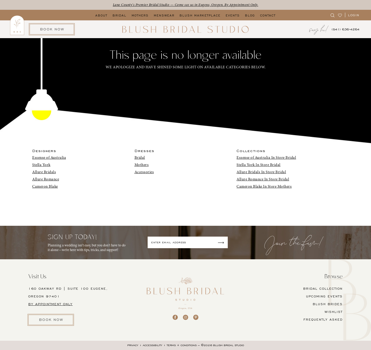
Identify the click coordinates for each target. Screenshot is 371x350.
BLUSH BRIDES (328, 304)
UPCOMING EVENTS (324, 296)
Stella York (41, 164)
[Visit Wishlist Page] (340, 15)
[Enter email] (187, 242)
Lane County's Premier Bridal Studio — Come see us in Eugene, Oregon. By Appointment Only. (185, 4)
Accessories (144, 171)
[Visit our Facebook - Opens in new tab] (175, 317)
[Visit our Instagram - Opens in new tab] (185, 317)
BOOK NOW (51, 320)
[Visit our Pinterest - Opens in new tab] (195, 317)
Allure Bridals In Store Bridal (261, 171)
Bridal (139, 157)
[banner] (185, 29)
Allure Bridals (44, 171)
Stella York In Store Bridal (259, 164)
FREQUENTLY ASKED (323, 319)
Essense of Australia (49, 157)
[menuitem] (332, 15)
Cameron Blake (45, 186)
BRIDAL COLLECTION (323, 288)
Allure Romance (45, 179)
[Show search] (332, 15)
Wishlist (334, 312)
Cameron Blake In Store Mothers (264, 186)
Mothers (141, 164)
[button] (354, 15)
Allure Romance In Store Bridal (263, 179)
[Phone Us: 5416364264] (345, 29)
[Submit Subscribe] (222, 242)
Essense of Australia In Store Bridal (266, 157)
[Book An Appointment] (52, 29)
